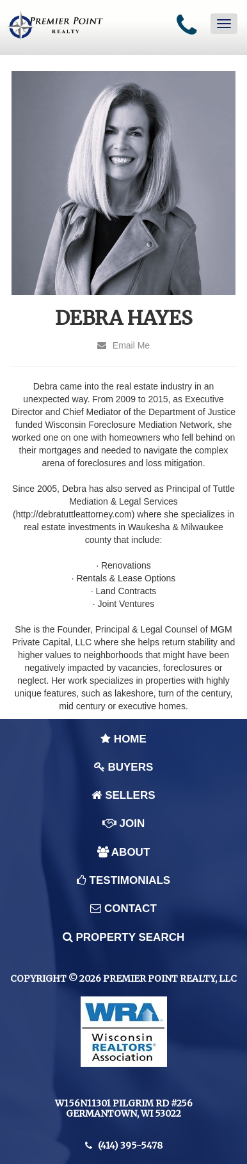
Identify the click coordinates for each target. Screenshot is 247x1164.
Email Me (123, 345)
